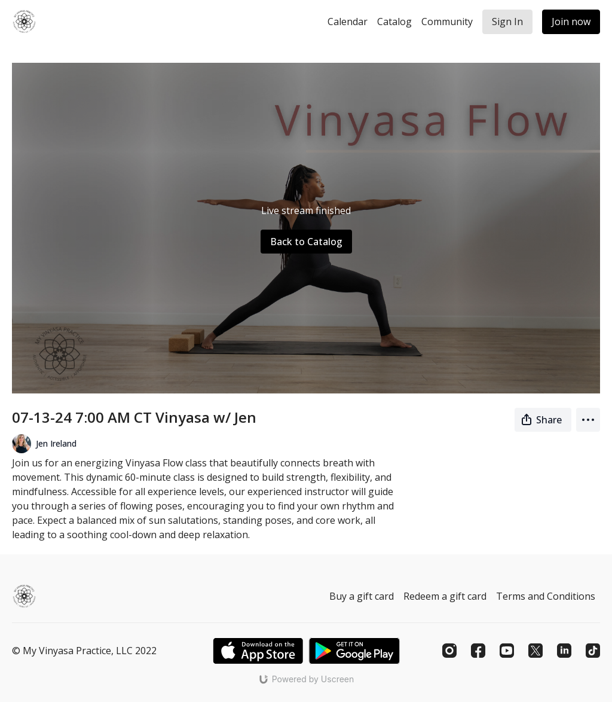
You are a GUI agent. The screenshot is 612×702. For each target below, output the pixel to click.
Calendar (348, 21)
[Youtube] (507, 650)
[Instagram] (449, 650)
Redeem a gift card (444, 596)
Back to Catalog (306, 241)
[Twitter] (535, 650)
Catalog (394, 21)
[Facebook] (478, 650)
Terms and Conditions (545, 596)
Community (447, 21)
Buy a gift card (361, 596)
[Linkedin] (564, 650)
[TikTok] (593, 650)
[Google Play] (354, 650)
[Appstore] (258, 650)
